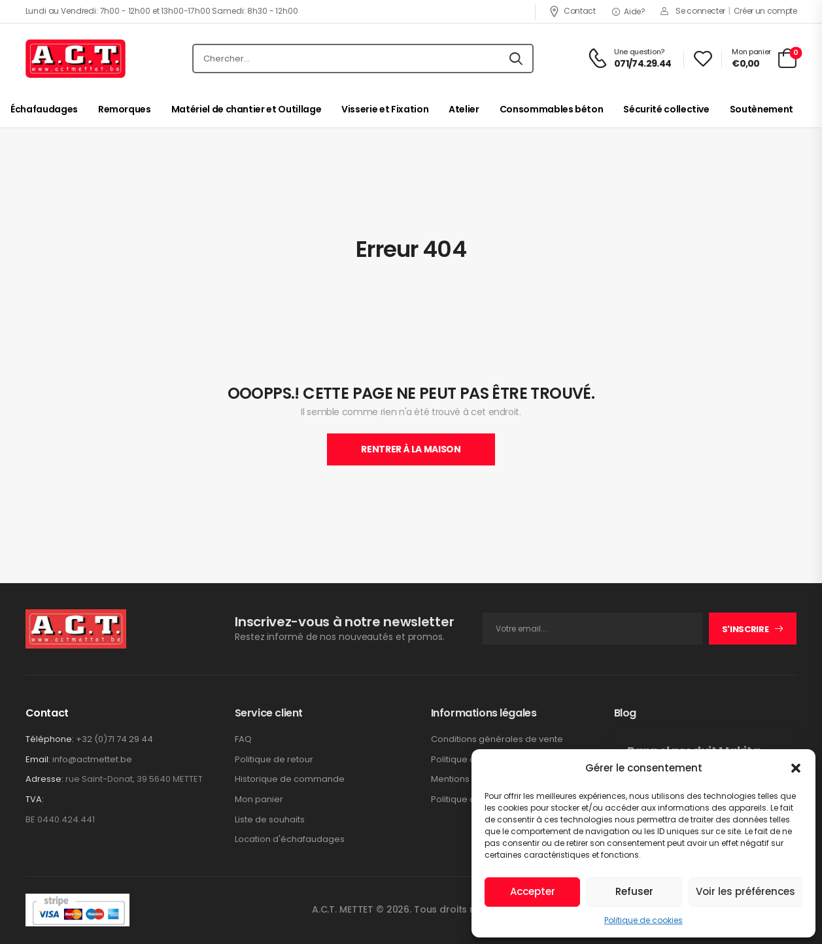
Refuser (634, 891)
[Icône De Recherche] (516, 59)
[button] (795, 768)
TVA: (35, 799)
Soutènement (761, 109)
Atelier (464, 109)
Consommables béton (552, 109)
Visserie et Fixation (384, 109)
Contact (572, 10)
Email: (38, 759)
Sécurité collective (666, 109)
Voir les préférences (745, 891)
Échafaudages (44, 109)
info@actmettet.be (92, 759)
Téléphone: (50, 739)
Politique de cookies (643, 920)
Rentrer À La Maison (410, 449)
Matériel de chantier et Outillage (246, 109)
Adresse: (44, 779)
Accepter (532, 891)
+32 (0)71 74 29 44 (114, 739)
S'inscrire (745, 629)
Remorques (124, 109)
